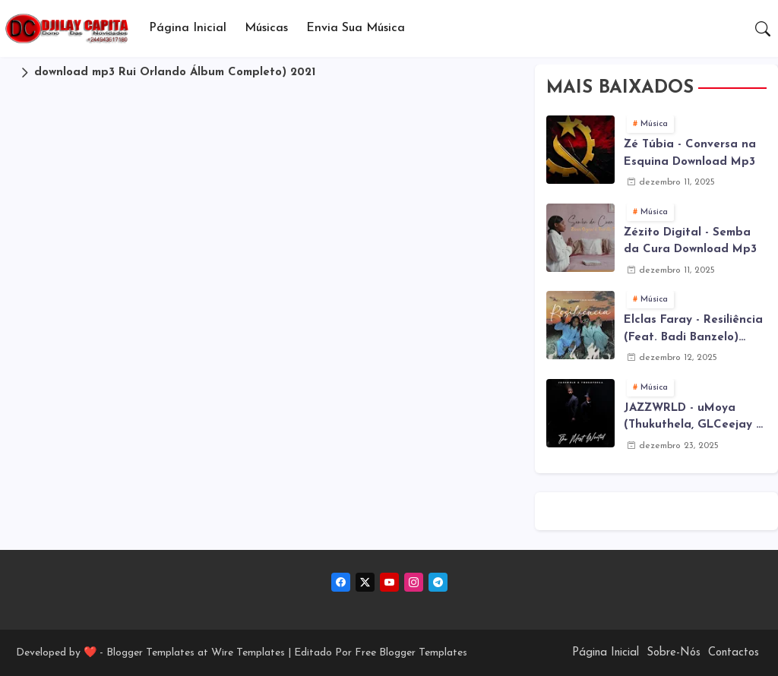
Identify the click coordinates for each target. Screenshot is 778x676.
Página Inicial (187, 28)
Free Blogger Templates (411, 653)
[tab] (188, 28)
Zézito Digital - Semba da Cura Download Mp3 (690, 241)
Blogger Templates (150, 653)
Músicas (266, 28)
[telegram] (438, 582)
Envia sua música (355, 28)
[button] (763, 29)
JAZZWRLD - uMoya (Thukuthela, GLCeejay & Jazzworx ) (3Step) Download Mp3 (694, 418)
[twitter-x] (365, 582)
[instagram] (413, 582)
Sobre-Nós (674, 653)
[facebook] (340, 582)
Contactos (733, 653)
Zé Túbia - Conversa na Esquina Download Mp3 (690, 153)
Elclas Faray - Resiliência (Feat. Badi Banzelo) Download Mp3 (693, 330)
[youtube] (389, 582)
